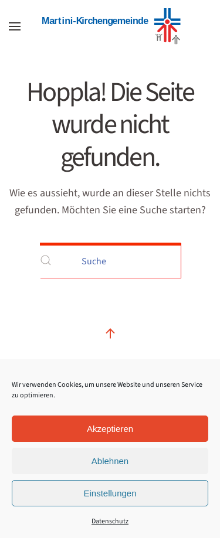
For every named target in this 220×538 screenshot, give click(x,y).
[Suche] (110, 260)
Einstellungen (109, 493)
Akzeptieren (110, 429)
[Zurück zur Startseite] (110, 26)
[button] (15, 26)
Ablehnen (110, 461)
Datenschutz (110, 521)
